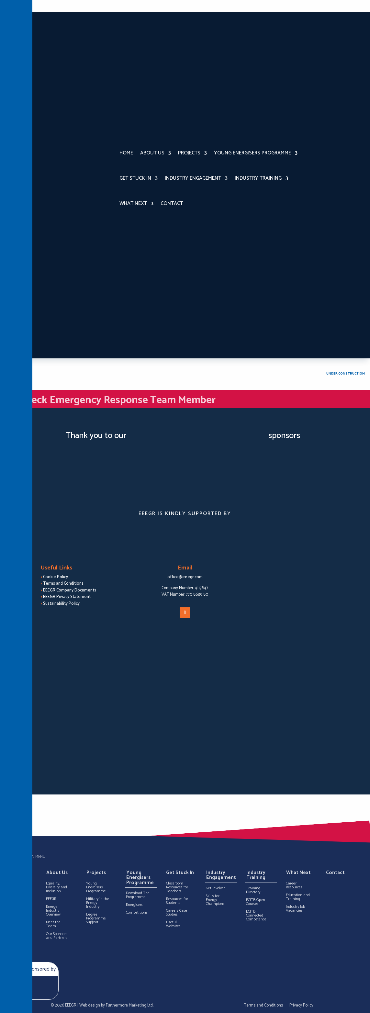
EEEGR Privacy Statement (67, 596)
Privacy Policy (301, 1005)
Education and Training (298, 897)
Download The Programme (138, 895)
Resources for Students (177, 901)
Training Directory (253, 890)
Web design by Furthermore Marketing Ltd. (116, 1005)
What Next (133, 203)
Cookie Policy (55, 577)
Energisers (134, 905)
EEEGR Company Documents (69, 590)
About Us (152, 153)
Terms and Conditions (63, 583)
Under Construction (345, 374)
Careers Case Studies (176, 912)
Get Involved (216, 888)
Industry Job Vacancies (295, 909)
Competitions (137, 913)
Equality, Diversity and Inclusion (56, 887)
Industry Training (258, 178)
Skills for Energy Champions (215, 900)
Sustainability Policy (61, 603)
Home (126, 153)
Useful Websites (173, 924)
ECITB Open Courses (255, 902)
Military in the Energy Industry (97, 903)
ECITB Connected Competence (256, 915)
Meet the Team (53, 924)
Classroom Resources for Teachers (177, 887)
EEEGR (51, 899)
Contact (172, 203)
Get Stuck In (135, 178)
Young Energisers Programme (252, 153)
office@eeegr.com (185, 577)
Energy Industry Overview (53, 910)
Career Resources (294, 885)
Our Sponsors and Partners (56, 936)
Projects (189, 153)
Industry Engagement (193, 178)
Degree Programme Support (96, 918)
